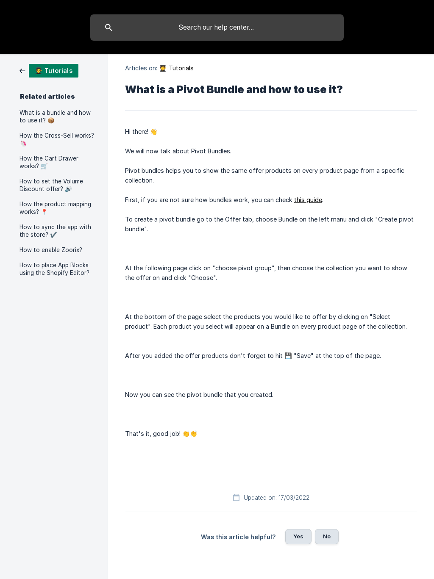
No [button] (327, 536)
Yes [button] (298, 536)
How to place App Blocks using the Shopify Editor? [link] (54, 269)
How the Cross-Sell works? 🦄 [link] (56, 139)
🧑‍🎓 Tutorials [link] (176, 68)
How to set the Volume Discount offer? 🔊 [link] (51, 185)
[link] (48, 70)
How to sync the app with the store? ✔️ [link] (55, 231)
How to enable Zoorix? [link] (50, 250)
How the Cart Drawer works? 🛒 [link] (48, 162)
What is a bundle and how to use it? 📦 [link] (55, 116)
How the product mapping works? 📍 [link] (55, 208)
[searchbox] (217, 27)
